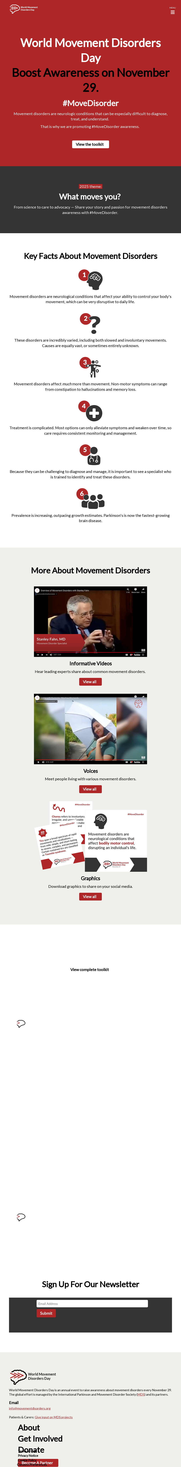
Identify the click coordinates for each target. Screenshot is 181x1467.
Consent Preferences (32, 1464)
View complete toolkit (89, 969)
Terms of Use (27, 1451)
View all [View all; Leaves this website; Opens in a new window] (89, 789)
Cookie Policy (27, 1460)
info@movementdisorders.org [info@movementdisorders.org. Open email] (30, 1408)
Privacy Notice (28, 1455)
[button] (173, 10)
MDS (140, 1394)
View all (89, 681)
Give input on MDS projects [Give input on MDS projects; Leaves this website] (54, 1417)
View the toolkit (90, 144)
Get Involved (40, 1438)
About (29, 1427)
